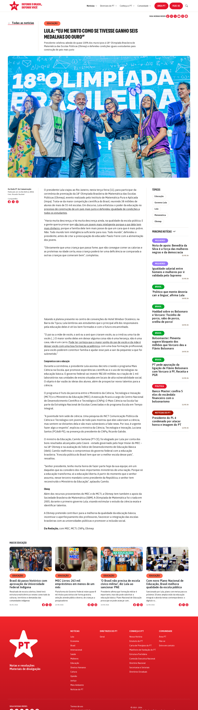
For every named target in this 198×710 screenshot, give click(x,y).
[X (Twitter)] (175, 16)
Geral (102, 637)
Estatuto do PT (136, 641)
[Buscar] (186, 5)
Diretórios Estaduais (138, 672)
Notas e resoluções (22, 665)
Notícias (74, 631)
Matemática (160, 215)
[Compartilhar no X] (46, 604)
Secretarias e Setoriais (139, 667)
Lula (156, 209)
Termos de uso (76, 706)
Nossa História (135, 637)
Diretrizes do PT (108, 631)
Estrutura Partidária (138, 654)
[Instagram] (171, 16)
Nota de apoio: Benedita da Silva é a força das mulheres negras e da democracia (170, 249)
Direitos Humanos (78, 667)
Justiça (73, 680)
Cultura (73, 672)
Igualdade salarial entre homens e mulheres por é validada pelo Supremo (168, 272)
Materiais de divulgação (25, 669)
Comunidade (165, 631)
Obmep (158, 221)
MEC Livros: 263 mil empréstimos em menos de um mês (74, 584)
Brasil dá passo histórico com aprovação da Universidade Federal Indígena (28, 584)
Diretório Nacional (137, 663)
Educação (159, 196)
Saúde (73, 654)
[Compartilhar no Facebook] (9, 201)
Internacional (76, 650)
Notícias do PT (163, 413)
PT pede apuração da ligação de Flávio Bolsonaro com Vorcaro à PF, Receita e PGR (170, 370)
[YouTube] (178, 16)
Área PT (161, 6)
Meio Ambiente (77, 685)
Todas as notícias (21, 23)
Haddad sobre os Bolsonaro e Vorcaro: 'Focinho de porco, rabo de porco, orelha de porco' (170, 316)
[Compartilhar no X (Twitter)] (13, 201)
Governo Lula (161, 202)
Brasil (158, 287)
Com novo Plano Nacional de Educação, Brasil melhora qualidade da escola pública (164, 584)
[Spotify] (186, 16)
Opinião (73, 676)
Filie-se (176, 6)
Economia (74, 641)
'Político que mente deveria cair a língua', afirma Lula (169, 293)
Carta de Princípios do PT (140, 645)
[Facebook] (167, 16)
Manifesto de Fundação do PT (142, 650)
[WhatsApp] (182, 16)
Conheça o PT (136, 631)
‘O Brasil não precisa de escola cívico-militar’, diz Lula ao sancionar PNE (120, 584)
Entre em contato (166, 645)
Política (159, 386)
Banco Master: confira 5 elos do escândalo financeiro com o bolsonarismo (167, 396)
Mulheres (160, 240)
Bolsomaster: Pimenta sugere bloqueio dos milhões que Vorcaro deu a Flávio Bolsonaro (169, 343)
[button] (92, 6)
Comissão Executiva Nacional (142, 659)
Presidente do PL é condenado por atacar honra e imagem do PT (166, 421)
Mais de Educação (18, 542)
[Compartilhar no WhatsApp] (17, 201)
